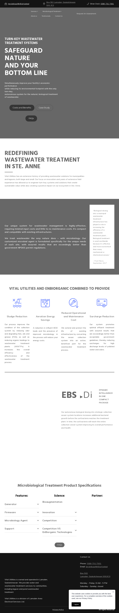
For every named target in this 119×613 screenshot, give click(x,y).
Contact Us (59, 16)
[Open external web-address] (16, 13)
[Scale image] (17, 428)
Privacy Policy (58, 609)
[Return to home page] (26, 565)
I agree (76, 604)
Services (34, 11)
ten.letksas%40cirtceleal (97, 566)
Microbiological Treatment (51, 11)
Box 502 (84, 573)
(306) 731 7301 (94, 563)
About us (34, 16)
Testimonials (46, 16)
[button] (86, 14)
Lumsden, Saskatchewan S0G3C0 (95, 576)
